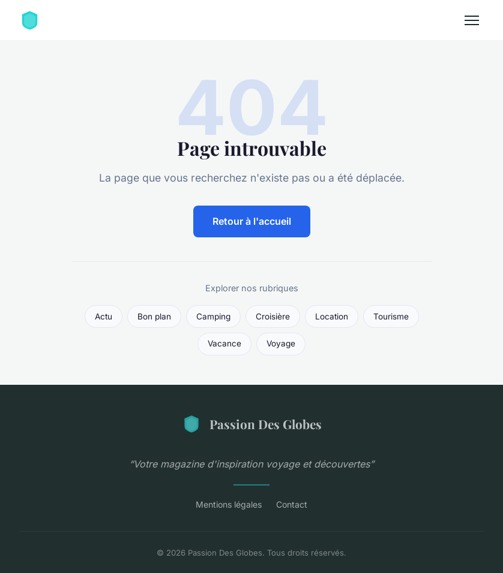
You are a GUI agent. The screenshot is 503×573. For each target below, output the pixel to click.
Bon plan (154, 316)
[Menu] (472, 20)
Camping (213, 316)
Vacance (224, 343)
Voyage (281, 343)
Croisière (273, 316)
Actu (103, 316)
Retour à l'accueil (251, 221)
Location (331, 316)
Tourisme (391, 316)
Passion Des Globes (252, 423)
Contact (291, 504)
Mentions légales (229, 504)
